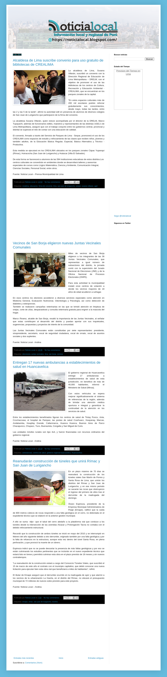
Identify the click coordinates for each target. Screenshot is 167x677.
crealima (25, 186)
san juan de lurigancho (66, 186)
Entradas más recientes (24, 658)
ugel (95, 186)
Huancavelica (77, 453)
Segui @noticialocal (122, 216)
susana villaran (87, 186)
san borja (52, 354)
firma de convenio (45, 186)
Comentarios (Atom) (33, 663)
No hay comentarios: (53, 182)
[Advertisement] (58, 214)
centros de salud (39, 453)
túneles (55, 602)
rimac (31, 602)
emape (25, 602)
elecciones (26, 354)
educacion (34, 186)
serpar (78, 186)
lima (55, 186)
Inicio (61, 658)
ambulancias (27, 453)
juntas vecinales (37, 354)
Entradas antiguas (96, 658)
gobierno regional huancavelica (59, 453)
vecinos (60, 354)
